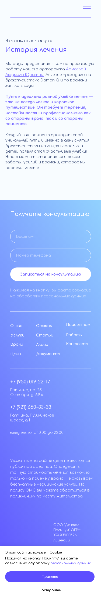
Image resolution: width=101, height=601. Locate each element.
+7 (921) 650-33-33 (30, 407)
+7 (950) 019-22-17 (30, 381)
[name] (50, 236)
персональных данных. (71, 563)
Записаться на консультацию (50, 274)
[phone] (50, 255)
